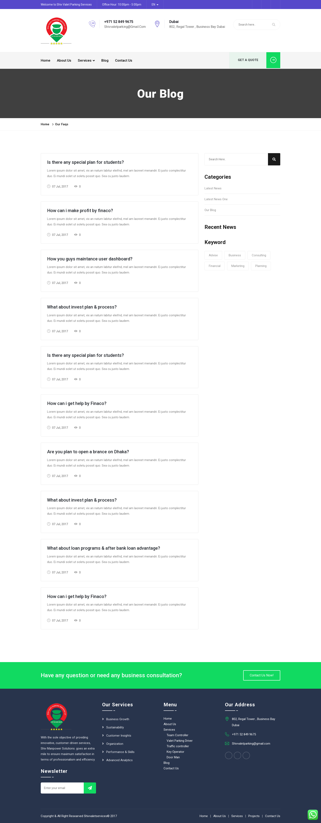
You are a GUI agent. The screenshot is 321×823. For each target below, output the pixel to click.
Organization (114, 744)
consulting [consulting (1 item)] (259, 255)
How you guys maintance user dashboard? (89, 258)
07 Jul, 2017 (57, 186)
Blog (105, 60)
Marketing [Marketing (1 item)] (237, 266)
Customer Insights (118, 735)
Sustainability (115, 727)
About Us (64, 60)
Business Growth (117, 719)
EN (153, 4)
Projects (254, 816)
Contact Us (123, 60)
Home (45, 60)
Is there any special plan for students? (85, 162)
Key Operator (175, 752)
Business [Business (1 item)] (235, 255)
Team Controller (177, 735)
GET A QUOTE (259, 60)
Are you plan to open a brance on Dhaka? (88, 451)
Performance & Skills (120, 752)
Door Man (173, 757)
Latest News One (216, 199)
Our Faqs (61, 124)
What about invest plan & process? (82, 307)
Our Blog (210, 210)
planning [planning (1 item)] (261, 266)
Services (85, 60)
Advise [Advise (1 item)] (213, 255)
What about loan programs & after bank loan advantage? (103, 548)
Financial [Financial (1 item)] (214, 266)
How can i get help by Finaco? (76, 403)
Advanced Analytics (119, 760)
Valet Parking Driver (180, 741)
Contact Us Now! (262, 675)
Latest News (213, 188)
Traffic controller (178, 746)
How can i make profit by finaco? (80, 210)
